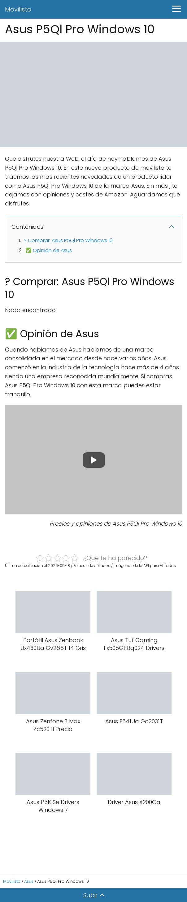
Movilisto (18, 9)
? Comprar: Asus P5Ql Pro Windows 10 (68, 240)
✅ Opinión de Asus (48, 250)
